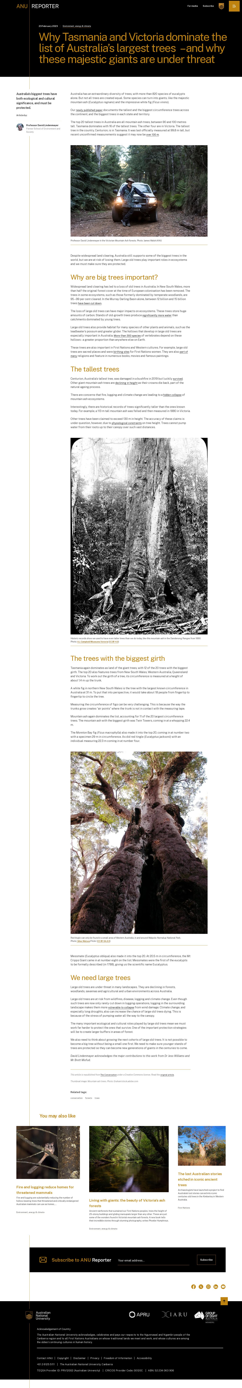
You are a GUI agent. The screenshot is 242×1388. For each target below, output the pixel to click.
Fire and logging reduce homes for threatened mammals (41, 1193)
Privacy (94, 1366)
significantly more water (158, 315)
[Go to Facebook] (193, 1295)
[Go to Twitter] (200, 1295)
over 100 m (153, 135)
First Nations (185, 1212)
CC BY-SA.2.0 (106, 941)
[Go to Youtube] (223, 1295)
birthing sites (122, 352)
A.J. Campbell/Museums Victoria (94, 642)
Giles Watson (84, 941)
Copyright (63, 1366)
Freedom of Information (118, 1366)
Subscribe (206, 6)
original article (169, 1075)
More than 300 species (128, 336)
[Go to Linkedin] (215, 1295)
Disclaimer (79, 1366)
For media (191, 6)
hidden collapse (173, 395)
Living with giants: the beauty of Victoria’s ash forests (123, 1203)
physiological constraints (128, 423)
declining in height (127, 383)
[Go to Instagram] (208, 1295)
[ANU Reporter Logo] (37, 6)
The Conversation (109, 1075)
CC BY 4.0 (118, 642)
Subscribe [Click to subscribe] (206, 1268)
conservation (77, 1098)
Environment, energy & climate (79, 26)
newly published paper (90, 110)
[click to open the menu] (233, 6)
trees (100, 1098)
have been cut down (90, 303)
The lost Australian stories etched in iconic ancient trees (198, 1179)
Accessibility (144, 1366)
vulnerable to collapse (122, 1007)
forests (91, 1098)
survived (178, 379)
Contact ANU (45, 1366)
